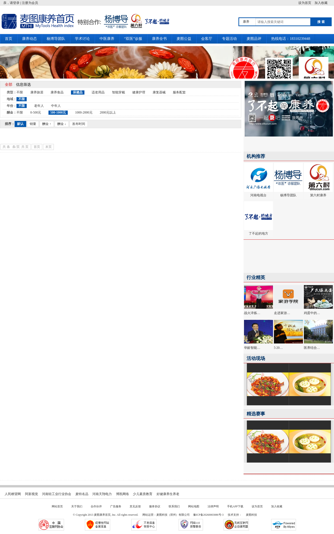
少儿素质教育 (142, 494)
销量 (33, 124)
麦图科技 (251, 514)
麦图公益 (184, 39)
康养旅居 (36, 92)
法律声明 (213, 506)
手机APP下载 (235, 506)
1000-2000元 (84, 112)
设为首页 (306, 3)
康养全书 (159, 39)
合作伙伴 (96, 506)
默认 (20, 124)
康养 (246, 21)
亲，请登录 (11, 3)
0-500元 (35, 112)
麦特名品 (81, 494)
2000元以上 (108, 112)
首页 (8, 39)
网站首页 (57, 506)
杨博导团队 (56, 39)
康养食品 (57, 92)
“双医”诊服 (133, 39)
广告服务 (115, 506)
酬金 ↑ (46, 124)
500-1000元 (58, 112)
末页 (48, 147)
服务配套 (179, 92)
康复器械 (159, 92)
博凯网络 (122, 494)
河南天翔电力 (102, 494)
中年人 (56, 106)
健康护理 (138, 92)
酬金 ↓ (61, 124)
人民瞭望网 (13, 494)
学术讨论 (82, 39)
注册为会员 (30, 3)
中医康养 (107, 39)
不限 (19, 92)
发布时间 (78, 124)
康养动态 (29, 39)
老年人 (39, 106)
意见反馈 (135, 506)
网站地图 (193, 506)
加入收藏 (324, 3)
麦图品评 (254, 39)
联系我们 (174, 506)
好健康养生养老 (168, 494)
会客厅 (206, 39)
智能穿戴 (118, 92)
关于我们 (76, 506)
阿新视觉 (31, 494)
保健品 (78, 92)
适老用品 (98, 92)
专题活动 (229, 39)
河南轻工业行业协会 (56, 494)
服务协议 (154, 506)
